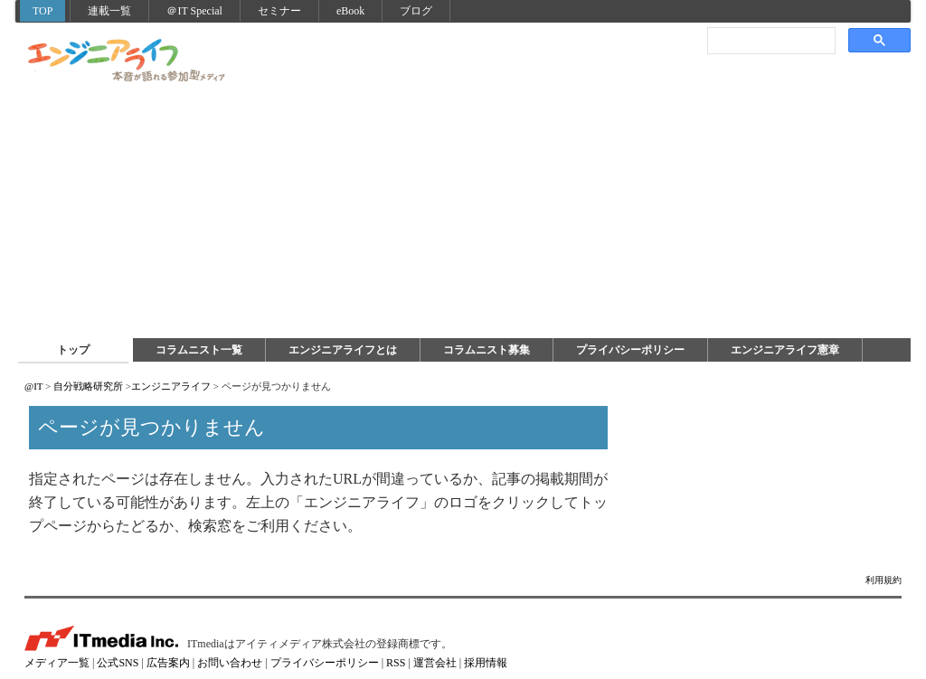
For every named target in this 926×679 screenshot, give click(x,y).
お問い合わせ (229, 662)
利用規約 (883, 580)
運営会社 (435, 662)
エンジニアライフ (127, 61)
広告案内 (168, 662)
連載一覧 (109, 11)
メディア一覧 (57, 662)
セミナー (279, 11)
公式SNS (117, 662)
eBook (350, 11)
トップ (73, 350)
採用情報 (485, 662)
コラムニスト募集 (486, 350)
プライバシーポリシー (630, 350)
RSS (395, 662)
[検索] (769, 40)
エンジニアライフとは (342, 350)
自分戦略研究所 (88, 386)
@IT (33, 386)
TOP (42, 11)
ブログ (416, 11)
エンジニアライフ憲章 (785, 350)
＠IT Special (194, 11)
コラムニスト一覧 (199, 350)
